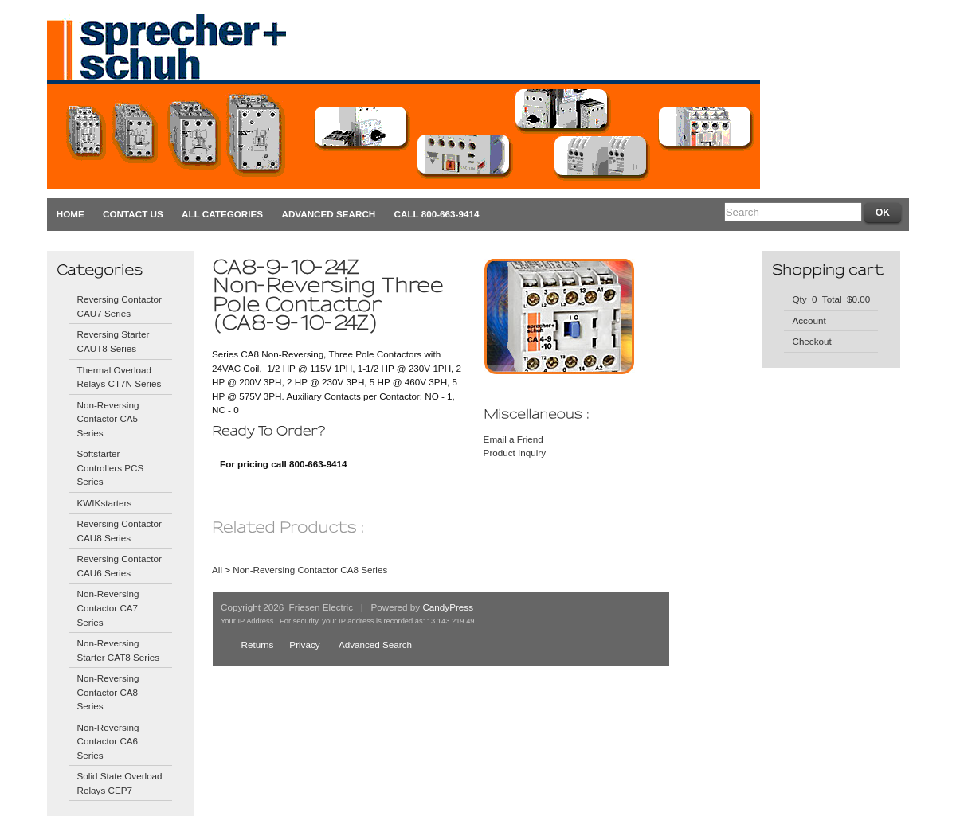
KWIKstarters (104, 503)
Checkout (811, 341)
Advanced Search (328, 214)
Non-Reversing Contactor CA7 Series (108, 607)
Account (808, 320)
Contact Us (133, 214)
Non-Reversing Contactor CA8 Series (108, 692)
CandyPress (447, 607)
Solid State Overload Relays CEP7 (120, 783)
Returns (257, 644)
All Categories (222, 214)
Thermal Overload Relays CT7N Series (119, 377)
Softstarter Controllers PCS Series (110, 467)
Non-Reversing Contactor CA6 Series (108, 741)
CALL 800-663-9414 (437, 214)
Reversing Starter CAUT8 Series (113, 341)
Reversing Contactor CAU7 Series (119, 306)
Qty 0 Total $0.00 (831, 299)
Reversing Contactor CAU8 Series (119, 530)
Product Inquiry (515, 452)
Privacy (304, 644)
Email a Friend (513, 439)
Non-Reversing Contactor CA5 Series (108, 419)
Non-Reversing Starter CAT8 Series (118, 650)
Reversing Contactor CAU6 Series (119, 565)
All (217, 569)
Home (70, 214)
